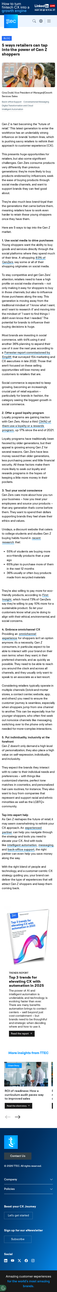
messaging (45, 845)
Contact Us (17, 1156)
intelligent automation (22, 845)
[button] (17, 1117)
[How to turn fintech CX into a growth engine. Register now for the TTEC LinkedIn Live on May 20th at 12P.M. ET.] (28, 7)
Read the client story (18, 1105)
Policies (9, 1189)
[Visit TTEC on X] (19, 1260)
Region (41, 21)
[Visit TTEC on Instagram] (33, 1260)
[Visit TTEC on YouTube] (12, 1260)
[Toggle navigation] (49, 21)
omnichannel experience (19, 636)
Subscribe (17, 1239)
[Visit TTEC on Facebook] (26, 1260)
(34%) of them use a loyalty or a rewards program (26, 426)
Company (10, 1179)
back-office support (21, 849)
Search (34, 21)
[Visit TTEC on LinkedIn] (5, 1260)
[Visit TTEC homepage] (11, 1141)
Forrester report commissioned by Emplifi (26, 355)
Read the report (22, 1033)
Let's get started (18, 1215)
